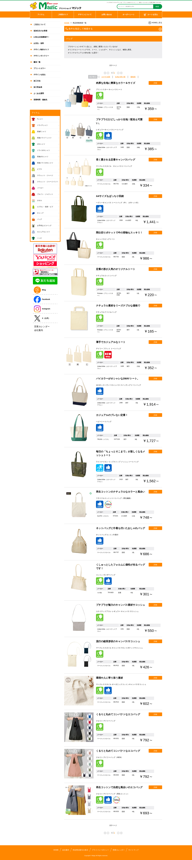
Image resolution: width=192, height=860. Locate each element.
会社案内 (65, 850)
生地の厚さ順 (120, 77)
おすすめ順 (106, 77)
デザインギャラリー (41, 56)
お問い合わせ (107, 14)
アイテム (40, 14)
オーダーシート (129, 14)
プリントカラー (40, 68)
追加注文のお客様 (40, 31)
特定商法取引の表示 (80, 850)
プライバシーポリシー (100, 850)
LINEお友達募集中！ (41, 37)
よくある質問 (39, 93)
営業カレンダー (119, 850)
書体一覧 (37, 62)
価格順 (133, 77)
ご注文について (40, 24)
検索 (157, 6)
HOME (66, 23)
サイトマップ (133, 850)
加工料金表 (38, 87)
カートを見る (151, 14)
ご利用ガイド (63, 14)
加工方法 (37, 81)
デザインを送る (40, 75)
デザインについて (85, 14)
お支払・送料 (39, 43)
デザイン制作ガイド (41, 49)
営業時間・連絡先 (40, 100)
